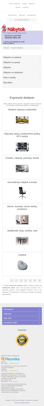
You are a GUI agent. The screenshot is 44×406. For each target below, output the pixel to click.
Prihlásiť (22, 15)
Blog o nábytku (14, 4)
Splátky (18, 7)
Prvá (12, 280)
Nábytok (6, 48)
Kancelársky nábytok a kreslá (22, 182)
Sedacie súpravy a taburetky (22, 109)
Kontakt (26, 7)
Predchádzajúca (16, 280)
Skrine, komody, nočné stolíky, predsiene (22, 207)
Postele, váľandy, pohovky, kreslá (22, 158)
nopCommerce (25, 402)
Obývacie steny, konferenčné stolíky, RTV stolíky (22, 135)
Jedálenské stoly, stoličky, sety (22, 230)
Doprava (32, 4)
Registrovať (12, 15)
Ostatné (22, 255)
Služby (24, 4)
